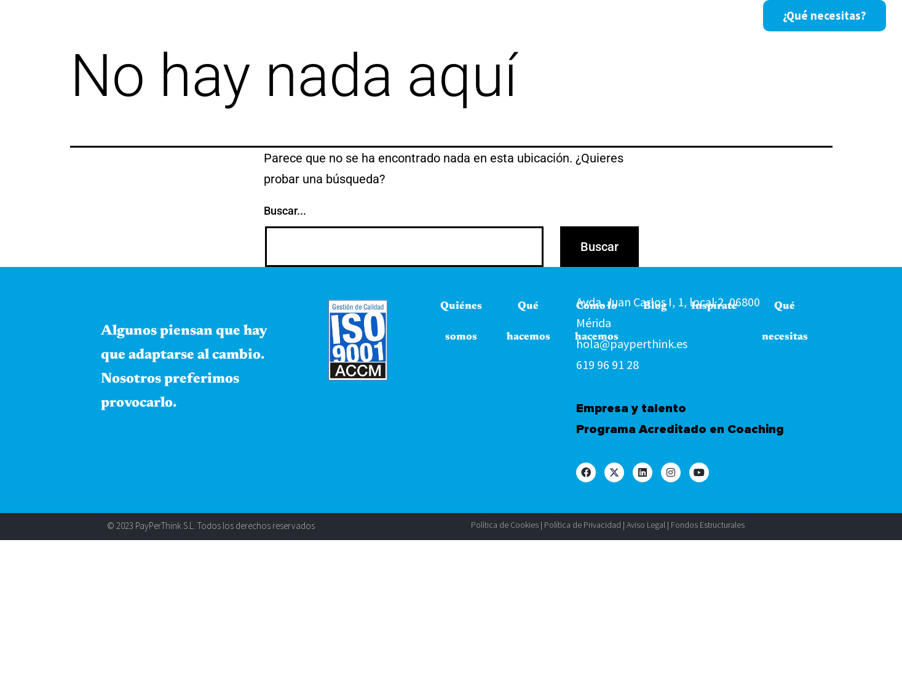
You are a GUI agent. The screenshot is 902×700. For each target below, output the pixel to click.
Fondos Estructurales (708, 524)
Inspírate (570, 16)
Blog (510, 16)
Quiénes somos (224, 16)
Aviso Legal (646, 524)
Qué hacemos (324, 16)
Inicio (146, 16)
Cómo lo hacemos (429, 16)
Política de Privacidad (582, 524)
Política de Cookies (505, 524)
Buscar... (285, 210)
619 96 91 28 (607, 364)
